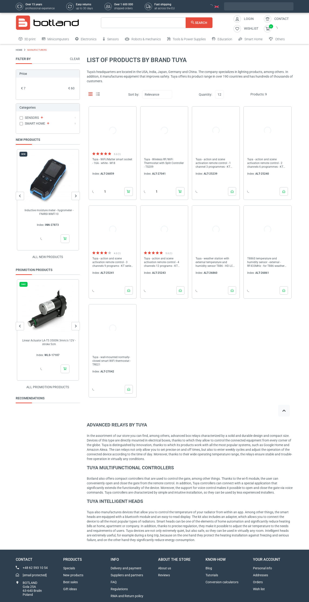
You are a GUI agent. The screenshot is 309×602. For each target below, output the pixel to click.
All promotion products (47, 387)
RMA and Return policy (127, 596)
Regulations (119, 589)
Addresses (260, 575)
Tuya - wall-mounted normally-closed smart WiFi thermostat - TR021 (111, 361)
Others (277, 39)
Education (222, 39)
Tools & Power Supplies (186, 39)
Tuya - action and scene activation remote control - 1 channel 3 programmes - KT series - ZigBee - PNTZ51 (213, 163)
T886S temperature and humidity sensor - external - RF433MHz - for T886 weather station (265, 262)
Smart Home (250, 39)
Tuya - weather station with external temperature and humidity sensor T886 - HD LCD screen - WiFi (215, 262)
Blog (209, 568)
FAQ (114, 582)
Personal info (262, 568)
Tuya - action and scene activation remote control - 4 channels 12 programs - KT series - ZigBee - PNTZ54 (161, 262)
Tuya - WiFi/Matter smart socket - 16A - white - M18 (112, 161)
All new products (47, 257)
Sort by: (133, 94)
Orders (258, 582)
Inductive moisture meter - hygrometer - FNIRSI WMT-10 (49, 212)
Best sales (70, 582)
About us (164, 568)
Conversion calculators (222, 582)
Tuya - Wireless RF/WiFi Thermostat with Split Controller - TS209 (164, 163)
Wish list (259, 589)
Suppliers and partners (127, 575)
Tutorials (212, 575)
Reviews (164, 575)
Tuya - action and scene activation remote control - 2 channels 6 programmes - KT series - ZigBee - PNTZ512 (265, 163)
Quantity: (205, 94)
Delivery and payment (126, 568)
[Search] (157, 22)
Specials (69, 568)
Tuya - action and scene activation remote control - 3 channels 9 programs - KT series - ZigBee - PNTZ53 (112, 262)
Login (249, 19)
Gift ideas (70, 589)
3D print (27, 39)
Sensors (111, 39)
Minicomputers (55, 39)
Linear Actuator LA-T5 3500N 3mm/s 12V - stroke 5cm (49, 342)
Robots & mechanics (143, 39)
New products (73, 575)
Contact (281, 19)
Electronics (86, 39)
